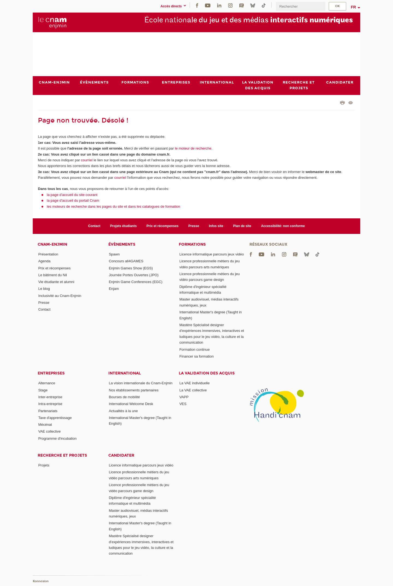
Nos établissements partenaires (134, 390)
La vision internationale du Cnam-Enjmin (140, 383)
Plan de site (242, 226)
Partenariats (47, 411)
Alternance (46, 383)
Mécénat (45, 425)
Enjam (114, 289)
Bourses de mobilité (124, 397)
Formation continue (194, 349)
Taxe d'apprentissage (55, 418)
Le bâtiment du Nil (52, 275)
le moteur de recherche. (193, 148)
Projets (43, 465)
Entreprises (51, 373)
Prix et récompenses (162, 226)
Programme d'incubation (57, 438)
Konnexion (41, 581)
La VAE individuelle (194, 383)
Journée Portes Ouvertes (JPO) (134, 275)
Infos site (216, 226)
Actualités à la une (123, 411)
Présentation (48, 254)
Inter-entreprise (50, 397)
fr (353, 7)
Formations (192, 244)
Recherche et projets (62, 455)
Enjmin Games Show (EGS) (131, 268)
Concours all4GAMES (126, 261)
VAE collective (49, 432)
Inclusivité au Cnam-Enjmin (59, 296)
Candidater (121, 455)
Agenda (44, 261)
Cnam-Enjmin (52, 244)
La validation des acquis (207, 373)
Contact (94, 226)
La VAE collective (193, 390)
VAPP (184, 397)
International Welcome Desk (131, 404)
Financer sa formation (196, 356)
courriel (87, 160)
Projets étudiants (123, 226)
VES (182, 404)
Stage (42, 390)
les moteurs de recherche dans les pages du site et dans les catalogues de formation (113, 206)
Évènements (121, 244)
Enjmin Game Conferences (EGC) (136, 282)
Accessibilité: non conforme (283, 226)
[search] (300, 6)
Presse (193, 226)
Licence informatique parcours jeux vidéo (211, 254)
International (124, 373)
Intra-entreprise (50, 404)
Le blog (44, 289)
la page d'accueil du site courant (72, 195)
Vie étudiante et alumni (56, 282)
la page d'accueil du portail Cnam (73, 200)
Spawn (114, 254)
